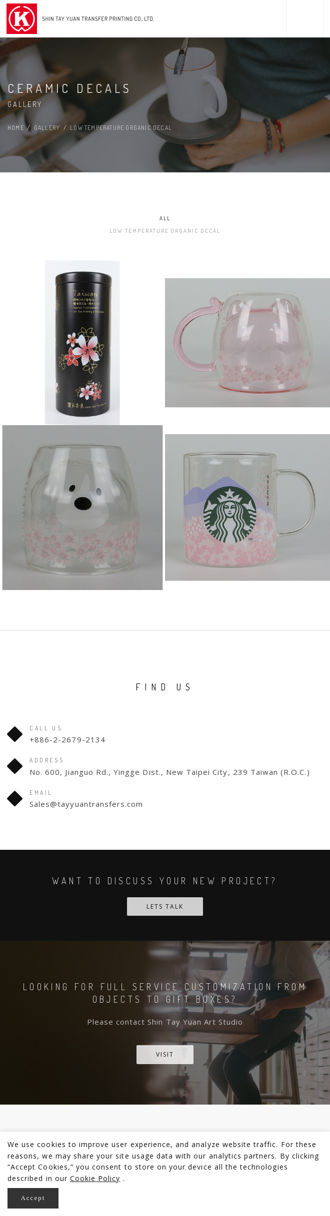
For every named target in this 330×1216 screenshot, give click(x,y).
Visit (165, 1042)
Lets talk (165, 893)
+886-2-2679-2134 (68, 727)
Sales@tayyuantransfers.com (86, 791)
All (86, 218)
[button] (305, 18)
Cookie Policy (95, 1175)
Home (16, 127)
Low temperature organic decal (244, 218)
